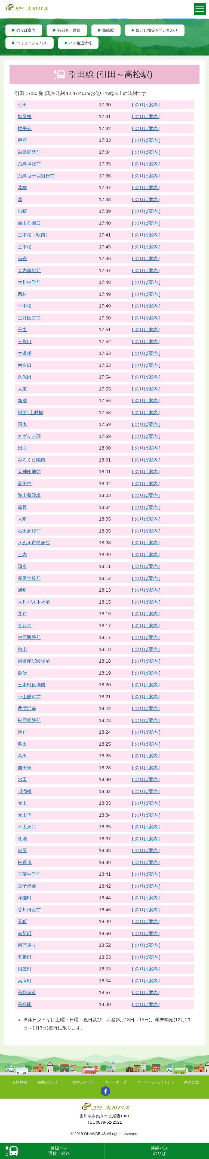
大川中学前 (29, 282)
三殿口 (25, 341)
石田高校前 (29, 531)
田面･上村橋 (30, 412)
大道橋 (25, 353)
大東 (22, 389)
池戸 (22, 732)
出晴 (22, 211)
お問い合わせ (47, 1082)
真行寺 (25, 625)
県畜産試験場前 (34, 661)
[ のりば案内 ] (146, 104)
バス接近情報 (80, 43)
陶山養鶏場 (29, 495)
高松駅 (25, 1004)
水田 (22, 779)
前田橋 (25, 767)
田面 (22, 448)
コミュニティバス (31, 43)
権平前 (25, 128)
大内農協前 (29, 270)
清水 (22, 566)
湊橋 (22, 187)
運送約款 (191, 1082)
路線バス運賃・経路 (59, 1151)
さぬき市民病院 (34, 542)
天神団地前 (29, 471)
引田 (22, 104)
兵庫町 (25, 980)
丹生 (22, 329)
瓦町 (22, 921)
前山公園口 (29, 223)
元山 (22, 803)
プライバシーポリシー (155, 1082)
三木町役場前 (31, 684)
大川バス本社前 (34, 602)
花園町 (25, 897)
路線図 (108, 30)
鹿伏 (22, 673)
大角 (22, 519)
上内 (22, 554)
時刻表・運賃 (68, 30)
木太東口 (27, 826)
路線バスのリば (159, 1151)
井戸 (22, 613)
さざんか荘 (29, 436)
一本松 (25, 306)
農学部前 (27, 708)
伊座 (22, 140)
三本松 (25, 247)
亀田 (22, 744)
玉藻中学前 (29, 874)
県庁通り (27, 945)
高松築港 (27, 992)
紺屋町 (25, 969)
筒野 (22, 507)
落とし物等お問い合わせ (157, 30)
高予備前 (27, 886)
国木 (22, 424)
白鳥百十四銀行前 (36, 176)
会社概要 (19, 1082)
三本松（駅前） (34, 235)
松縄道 (25, 862)
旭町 (22, 590)
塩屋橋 (25, 116)
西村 (22, 294)
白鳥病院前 (29, 152)
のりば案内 (25, 30)
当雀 (22, 258)
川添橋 (25, 791)
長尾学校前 (29, 578)
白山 (22, 649)
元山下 (25, 815)
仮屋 (22, 850)
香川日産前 (29, 909)
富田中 (25, 483)
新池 (22, 400)
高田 (22, 755)
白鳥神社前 (29, 164)
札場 (22, 838)
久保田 (25, 377)
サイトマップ (115, 1082)
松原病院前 (29, 720)
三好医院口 (29, 318)
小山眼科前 (29, 696)
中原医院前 (29, 637)
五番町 (25, 957)
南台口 (25, 365)
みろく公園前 (31, 460)
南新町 (25, 933)
